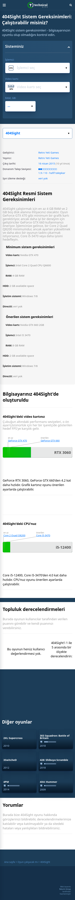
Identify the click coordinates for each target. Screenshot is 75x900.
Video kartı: (12, 78)
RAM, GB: (10, 98)
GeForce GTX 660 (50, 440)
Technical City (37, 5)
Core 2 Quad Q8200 (14, 535)
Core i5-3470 (43, 535)
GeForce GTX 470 (17, 440)
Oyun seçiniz (68, 133)
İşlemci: (9, 59)
